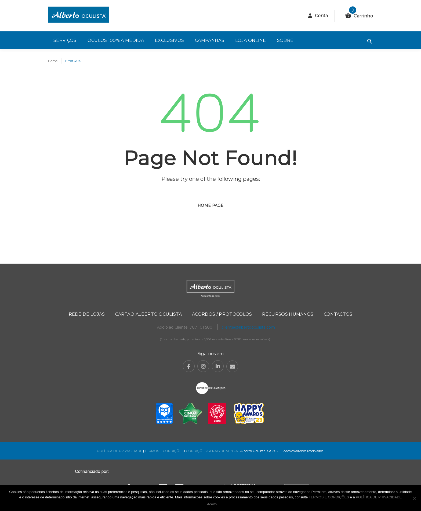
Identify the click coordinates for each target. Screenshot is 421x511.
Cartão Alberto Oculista (148, 314)
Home (52, 61)
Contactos (338, 314)
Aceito (212, 504)
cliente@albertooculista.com (248, 327)
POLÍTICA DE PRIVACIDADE (119, 451)
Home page (210, 205)
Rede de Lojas (87, 314)
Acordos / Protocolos (222, 314)
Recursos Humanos (287, 314)
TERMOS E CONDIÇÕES (164, 451)
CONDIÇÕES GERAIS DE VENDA (212, 451)
